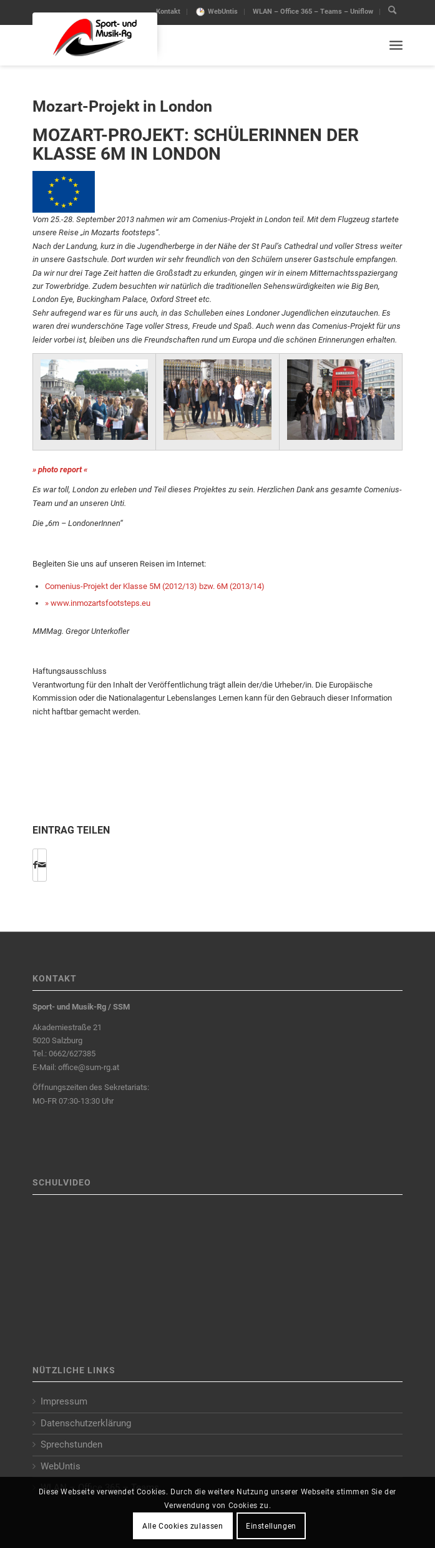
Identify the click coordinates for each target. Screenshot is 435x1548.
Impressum (64, 1401)
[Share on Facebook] (35, 865)
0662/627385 (72, 1053)
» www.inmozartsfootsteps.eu (97, 603)
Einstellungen (271, 1526)
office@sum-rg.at (88, 1067)
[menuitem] (168, 12)
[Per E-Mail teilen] (42, 865)
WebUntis (223, 11)
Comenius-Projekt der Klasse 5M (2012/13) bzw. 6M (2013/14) (155, 586)
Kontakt (168, 11)
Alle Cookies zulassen (182, 1526)
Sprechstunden (71, 1444)
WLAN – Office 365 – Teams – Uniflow (313, 11)
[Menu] (396, 45)
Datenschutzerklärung (86, 1423)
